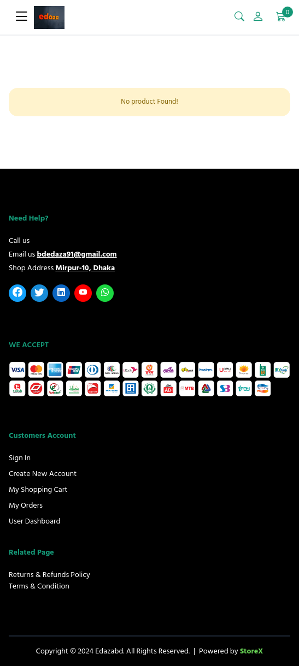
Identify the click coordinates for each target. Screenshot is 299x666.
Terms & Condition (39, 586)
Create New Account (43, 473)
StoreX (251, 651)
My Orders (26, 505)
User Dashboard (35, 521)
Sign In (20, 457)
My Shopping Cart (38, 489)
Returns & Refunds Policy (49, 574)
